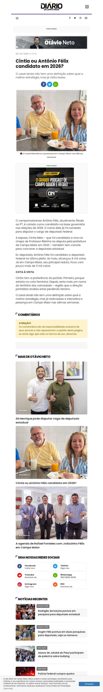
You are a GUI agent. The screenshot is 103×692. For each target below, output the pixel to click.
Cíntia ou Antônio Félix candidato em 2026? (46, 483)
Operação (42, 669)
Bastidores (24, 475)
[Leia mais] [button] (8, 689)
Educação (42, 648)
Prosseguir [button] (89, 684)
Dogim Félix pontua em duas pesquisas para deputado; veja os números (61, 633)
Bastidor (23, 410)
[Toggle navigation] (17, 18)
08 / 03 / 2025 (27, 53)
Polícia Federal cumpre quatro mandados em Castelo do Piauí (57, 675)
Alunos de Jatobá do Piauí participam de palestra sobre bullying (61, 654)
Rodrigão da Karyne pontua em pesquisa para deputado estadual (59, 612)
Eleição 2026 (43, 606)
